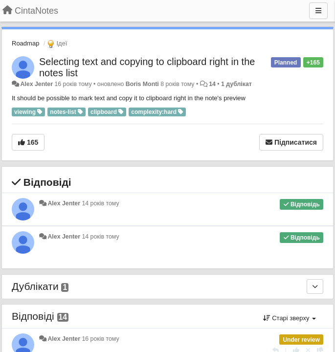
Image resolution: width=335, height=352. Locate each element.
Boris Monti (142, 84)
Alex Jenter (36, 84)
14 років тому (100, 203)
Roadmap (25, 43)
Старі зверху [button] (289, 318)
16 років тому (100, 338)
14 (212, 84)
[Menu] (318, 10)
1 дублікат (236, 84)
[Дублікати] (315, 286)
